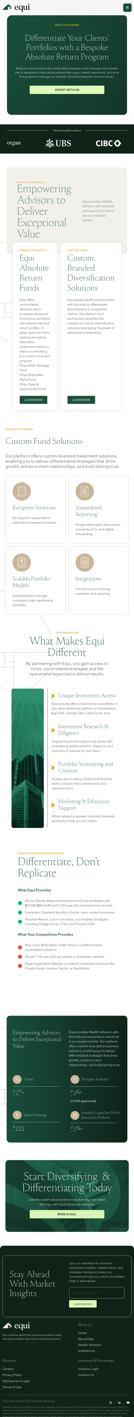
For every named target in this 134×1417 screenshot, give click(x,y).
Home (82, 1333)
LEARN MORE (33, 410)
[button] (127, 7)
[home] (16, 7)
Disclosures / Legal (15, 1381)
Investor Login (88, 1369)
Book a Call (67, 1229)
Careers (8, 1369)
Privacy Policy (12, 1375)
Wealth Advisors (89, 1345)
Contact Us (86, 1375)
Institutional (86, 1351)
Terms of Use (11, 1387)
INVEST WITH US (67, 90)
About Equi (86, 1339)
